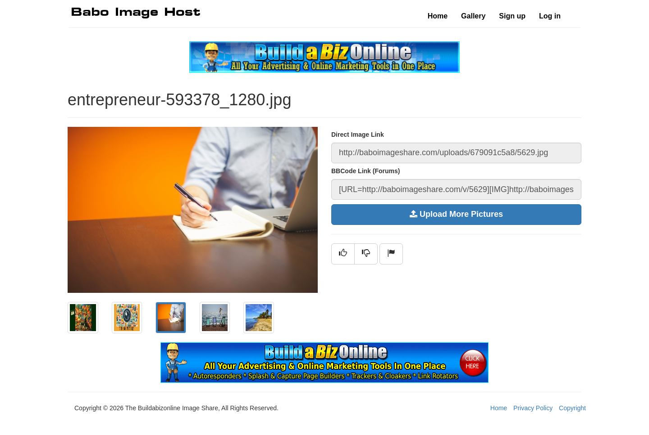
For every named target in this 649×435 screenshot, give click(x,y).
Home (438, 16)
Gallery (473, 16)
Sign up (512, 16)
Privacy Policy (533, 408)
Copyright (572, 408)
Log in (550, 16)
